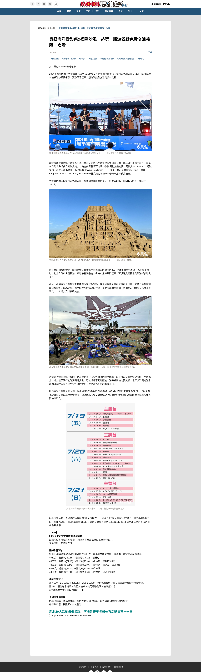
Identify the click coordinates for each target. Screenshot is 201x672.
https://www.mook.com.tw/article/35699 (71, 615)
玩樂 (150, 52)
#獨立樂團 (93, 59)
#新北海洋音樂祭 (69, 59)
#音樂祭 (141, 59)
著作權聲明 (106, 667)
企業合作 (94, 667)
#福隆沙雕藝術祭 (107, 59)
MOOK (166, 4)
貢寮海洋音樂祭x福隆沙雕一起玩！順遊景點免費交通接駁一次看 (84, 28)
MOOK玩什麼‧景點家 (46, 28)
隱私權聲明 (118, 667)
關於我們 (82, 667)
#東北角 (82, 59)
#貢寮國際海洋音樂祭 (126, 59)
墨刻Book (156, 4)
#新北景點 (55, 59)
